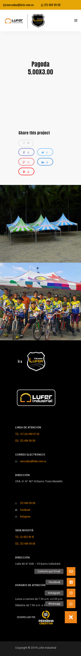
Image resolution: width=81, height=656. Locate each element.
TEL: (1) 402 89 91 (24, 537)
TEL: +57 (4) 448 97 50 (27, 434)
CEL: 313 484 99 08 (25, 440)
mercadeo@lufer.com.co (18, 5)
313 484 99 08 (50, 5)
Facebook (22, 509)
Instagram (22, 516)
